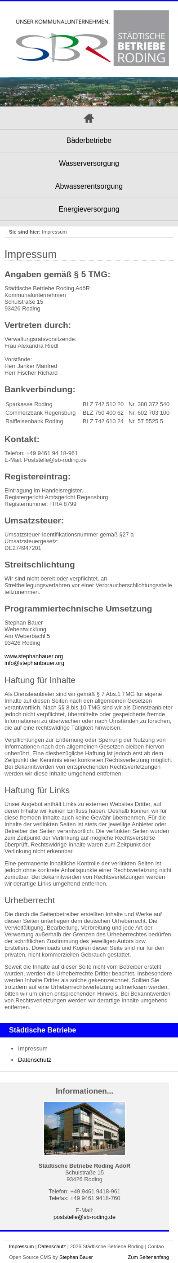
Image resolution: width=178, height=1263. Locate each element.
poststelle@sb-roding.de (84, 1217)
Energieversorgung (88, 209)
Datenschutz (34, 1059)
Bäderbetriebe (89, 140)
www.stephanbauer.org (33, 656)
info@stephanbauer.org (34, 663)
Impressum (21, 1246)
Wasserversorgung (89, 163)
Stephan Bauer (76, 1257)
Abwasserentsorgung (89, 186)
